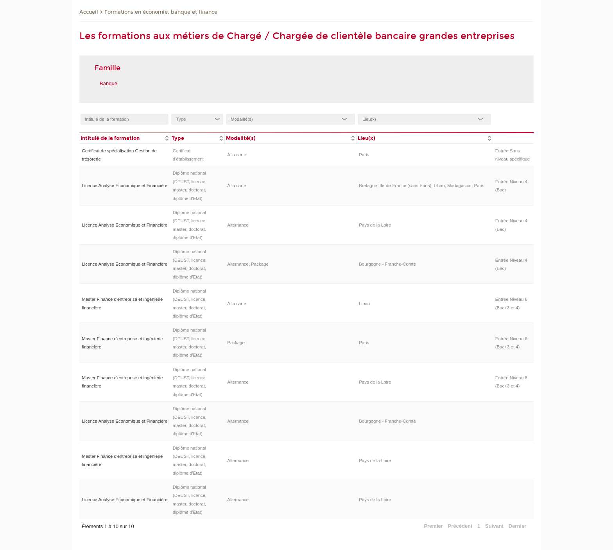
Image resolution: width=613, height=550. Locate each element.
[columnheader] (124, 137)
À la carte (236, 154)
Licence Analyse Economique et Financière (124, 185)
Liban (364, 303)
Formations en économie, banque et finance (160, 12)
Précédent (460, 526)
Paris (364, 154)
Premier (433, 526)
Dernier (518, 526)
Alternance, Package (248, 264)
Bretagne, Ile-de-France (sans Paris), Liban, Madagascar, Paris (421, 185)
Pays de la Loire (375, 225)
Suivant (494, 526)
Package (236, 342)
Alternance (238, 225)
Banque (108, 83)
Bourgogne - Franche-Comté (387, 264)
